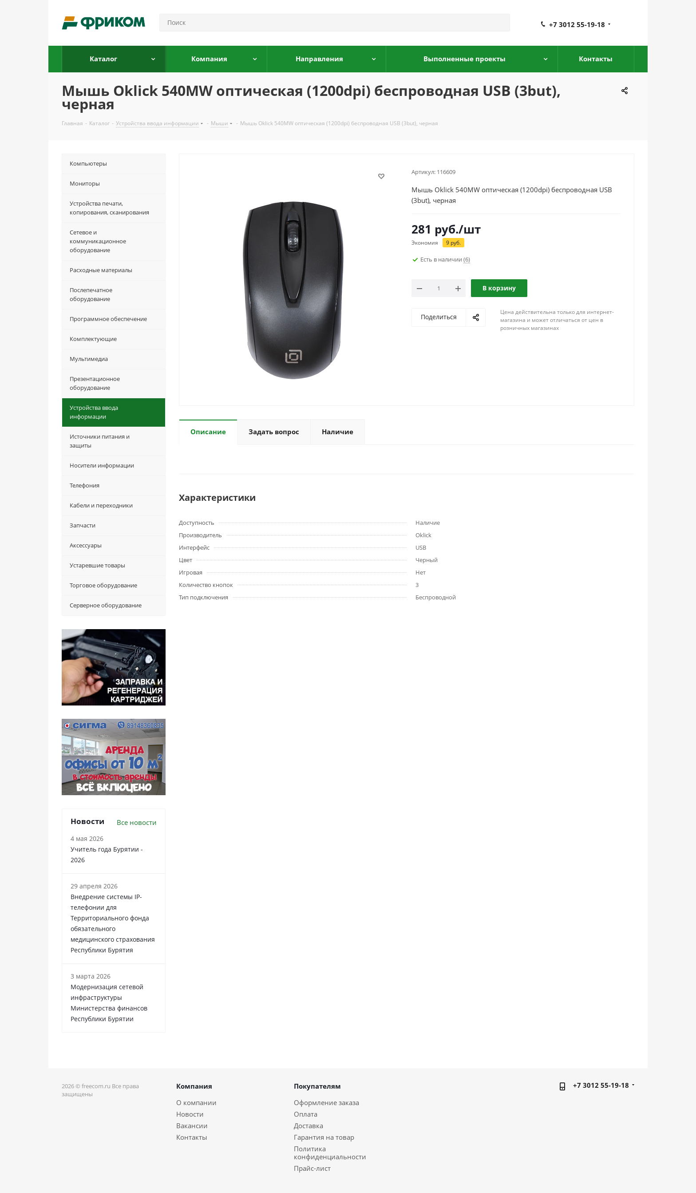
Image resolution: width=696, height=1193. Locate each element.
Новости (190, 1114)
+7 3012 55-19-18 (577, 24)
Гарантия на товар (324, 1137)
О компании (196, 1102)
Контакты (191, 1137)
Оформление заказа (326, 1102)
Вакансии (192, 1125)
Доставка (308, 1125)
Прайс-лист (312, 1168)
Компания (194, 1086)
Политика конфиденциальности (330, 1152)
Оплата (305, 1114)
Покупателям (317, 1086)
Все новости (137, 822)
